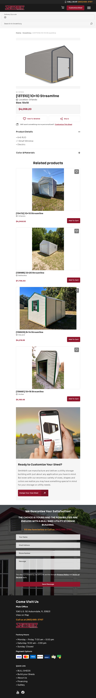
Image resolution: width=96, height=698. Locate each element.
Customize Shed (75, 8)
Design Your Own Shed (33, 493)
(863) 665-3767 (85, 2)
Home (18, 33)
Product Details (24, 131)
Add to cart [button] (74, 221)
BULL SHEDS (23, 670)
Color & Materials (25, 152)
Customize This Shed (63, 124)
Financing (22, 681)
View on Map (22, 615)
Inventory (27, 33)
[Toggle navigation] (89, 8)
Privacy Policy (63, 575)
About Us (22, 678)
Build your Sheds (26, 674)
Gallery (21, 685)
